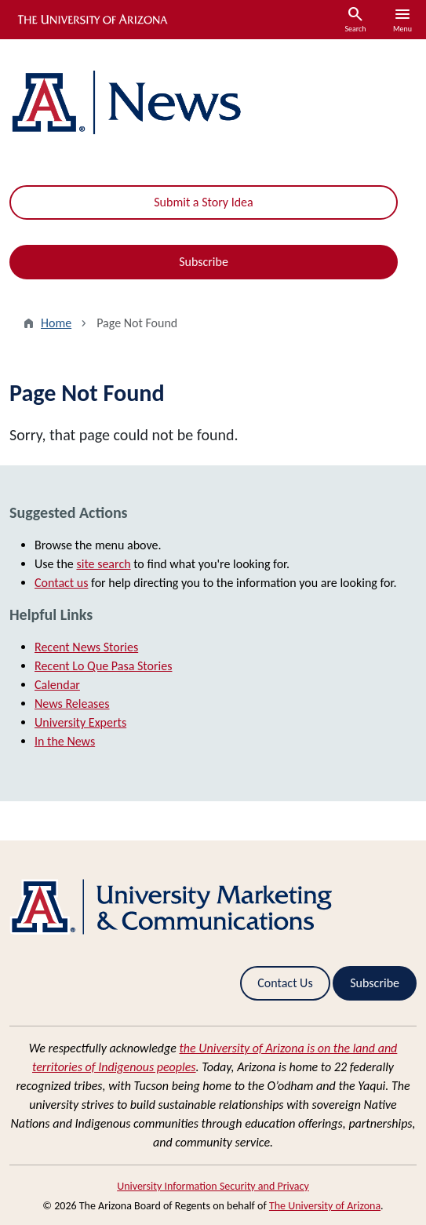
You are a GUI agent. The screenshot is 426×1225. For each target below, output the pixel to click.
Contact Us (284, 982)
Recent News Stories (86, 647)
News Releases (72, 703)
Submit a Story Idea (203, 202)
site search (103, 563)
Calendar (57, 684)
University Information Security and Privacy (213, 1186)
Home (56, 322)
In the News (65, 741)
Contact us (61, 582)
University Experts (80, 722)
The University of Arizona (324, 1205)
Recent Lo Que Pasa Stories (103, 665)
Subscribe (203, 261)
